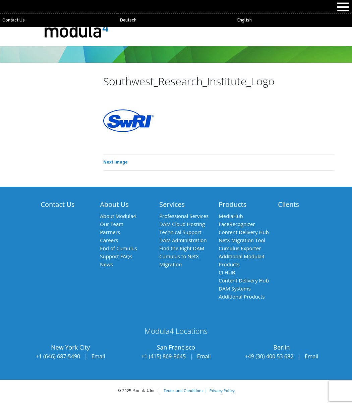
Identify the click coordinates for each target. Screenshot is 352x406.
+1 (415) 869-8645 (163, 356)
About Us (114, 204)
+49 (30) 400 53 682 (269, 356)
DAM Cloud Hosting (182, 224)
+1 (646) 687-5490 (58, 356)
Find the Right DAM (181, 248)
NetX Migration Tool (242, 240)
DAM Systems (234, 288)
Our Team (111, 224)
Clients (288, 204)
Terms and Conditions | (187, 391)
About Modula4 (118, 216)
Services (172, 204)
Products (232, 204)
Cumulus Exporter (240, 248)
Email (98, 356)
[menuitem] (176, 20)
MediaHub (231, 216)
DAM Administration (183, 240)
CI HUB (227, 272)
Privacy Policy (222, 391)
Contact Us (13, 20)
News (106, 264)
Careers (109, 240)
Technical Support (180, 232)
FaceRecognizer (237, 224)
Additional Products (242, 296)
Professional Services (184, 216)
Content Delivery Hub (244, 232)
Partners (110, 232)
